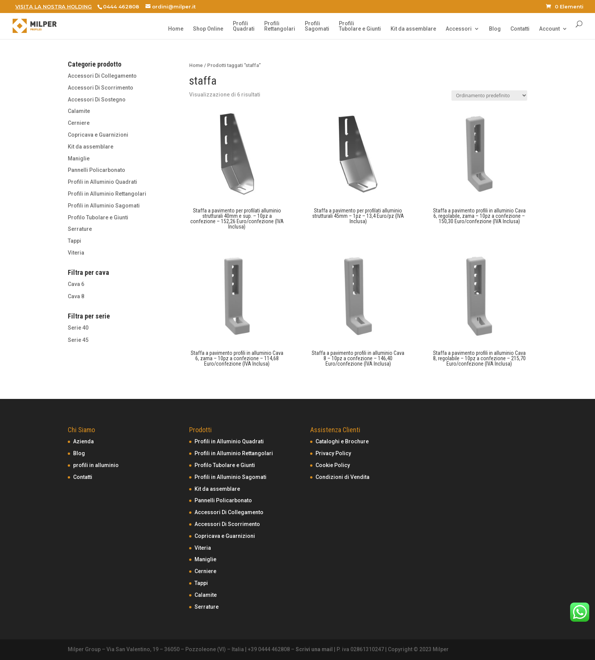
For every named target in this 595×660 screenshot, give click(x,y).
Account (549, 29)
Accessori (459, 29)
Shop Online (208, 29)
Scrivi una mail (314, 649)
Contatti (520, 29)
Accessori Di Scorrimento (100, 88)
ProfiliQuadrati (244, 26)
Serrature (80, 229)
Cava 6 (76, 284)
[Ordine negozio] (489, 95)
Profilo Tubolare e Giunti (98, 217)
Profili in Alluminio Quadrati (102, 182)
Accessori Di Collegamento (102, 76)
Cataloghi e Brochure (342, 441)
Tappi (74, 241)
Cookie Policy (332, 465)
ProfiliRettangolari (279, 26)
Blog (495, 29)
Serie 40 (78, 328)
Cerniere (79, 123)
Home (175, 29)
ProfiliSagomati (317, 26)
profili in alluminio (96, 465)
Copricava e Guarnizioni (98, 135)
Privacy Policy (333, 453)
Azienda (83, 441)
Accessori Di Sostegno (97, 99)
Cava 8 (76, 296)
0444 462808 (121, 6)
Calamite (79, 111)
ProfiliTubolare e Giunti (360, 26)
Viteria (76, 253)
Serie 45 (78, 340)
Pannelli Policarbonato (96, 170)
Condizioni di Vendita (342, 477)
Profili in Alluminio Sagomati (104, 206)
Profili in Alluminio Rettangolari (107, 194)
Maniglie (79, 158)
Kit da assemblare (413, 29)
